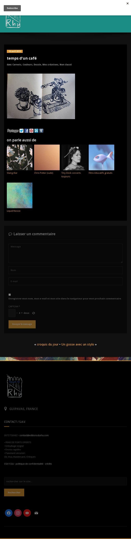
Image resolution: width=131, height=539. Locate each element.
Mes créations (50, 64)
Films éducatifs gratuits (100, 172)
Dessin (37, 64)
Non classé (66, 64)
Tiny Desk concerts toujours (71, 174)
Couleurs (27, 64)
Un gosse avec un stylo (77, 344)
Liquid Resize (13, 210)
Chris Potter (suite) (43, 172)
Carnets (16, 64)
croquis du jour (48, 344)
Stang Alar (12, 172)
